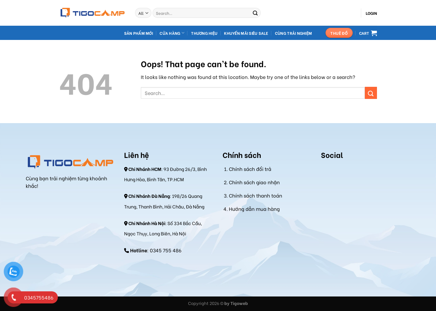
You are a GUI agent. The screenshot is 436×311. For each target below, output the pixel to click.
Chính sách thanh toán (255, 195)
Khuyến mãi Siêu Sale (246, 33)
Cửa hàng (172, 33)
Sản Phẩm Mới (138, 33)
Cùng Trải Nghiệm (293, 33)
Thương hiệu (204, 33)
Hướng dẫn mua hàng (254, 208)
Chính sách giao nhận (254, 181)
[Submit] (255, 13)
